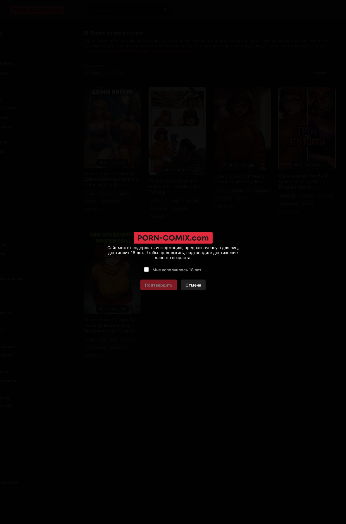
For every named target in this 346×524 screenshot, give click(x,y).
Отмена (193, 284)
